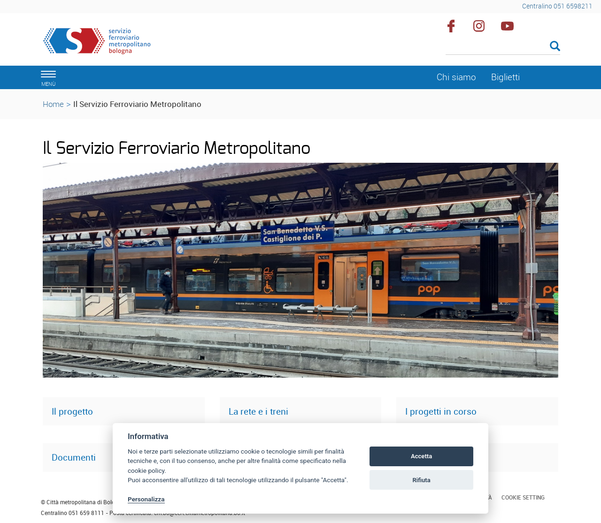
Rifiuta (421, 480)
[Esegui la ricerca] (555, 46)
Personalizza (146, 499)
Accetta (421, 456)
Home (53, 104)
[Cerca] (503, 47)
